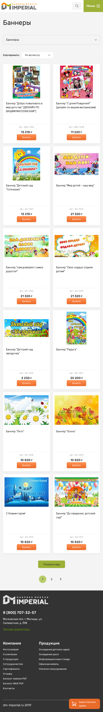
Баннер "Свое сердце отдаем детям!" (74, 269)
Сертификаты (11, 669)
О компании (10, 654)
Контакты (8, 688)
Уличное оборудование (53, 669)
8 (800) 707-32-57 (19, 612)
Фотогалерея (11, 649)
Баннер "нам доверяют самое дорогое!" (24, 269)
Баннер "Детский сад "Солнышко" (19, 187)
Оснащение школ (49, 654)
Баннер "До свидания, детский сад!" (75, 515)
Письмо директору (16, 629)
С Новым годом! (15, 513)
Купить (26, 137)
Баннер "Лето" (15, 431)
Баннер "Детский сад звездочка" (19, 351)
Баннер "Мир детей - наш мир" (75, 185)
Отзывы (7, 673)
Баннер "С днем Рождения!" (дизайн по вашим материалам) (76, 105)
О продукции (10, 659)
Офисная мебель (49, 664)
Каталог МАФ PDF (13, 683)
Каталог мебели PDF (15, 678)
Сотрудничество (13, 664)
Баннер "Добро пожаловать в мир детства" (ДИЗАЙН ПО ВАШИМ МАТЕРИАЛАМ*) (24, 107)
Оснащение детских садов (54, 649)
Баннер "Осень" (66, 431)
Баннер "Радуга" (66, 349)
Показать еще (52, 564)
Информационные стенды (54, 659)
